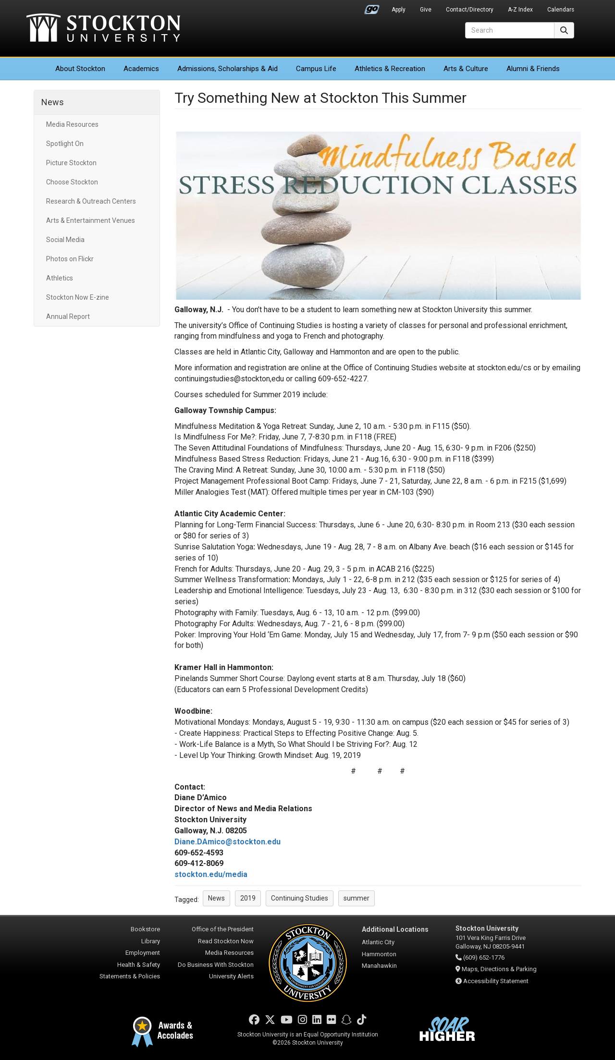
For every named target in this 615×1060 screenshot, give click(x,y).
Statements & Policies (129, 976)
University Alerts (231, 976)
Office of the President (223, 929)
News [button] (216, 898)
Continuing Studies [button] (299, 898)
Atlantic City (378, 942)
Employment (142, 952)
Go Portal (372, 7)
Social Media (65, 240)
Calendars (560, 9)
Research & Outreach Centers (91, 201)
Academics (141, 68)
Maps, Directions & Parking (499, 969)
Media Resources (72, 124)
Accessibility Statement (496, 981)
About (80, 68)
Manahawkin (379, 965)
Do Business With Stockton (216, 964)
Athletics (390, 68)
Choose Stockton (72, 182)
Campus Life (316, 68)
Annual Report (68, 316)
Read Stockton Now (226, 941)
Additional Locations (395, 929)
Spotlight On (65, 143)
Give (425, 9)
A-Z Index (520, 9)
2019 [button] (248, 898)
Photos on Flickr (70, 259)
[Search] (509, 30)
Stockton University (103, 29)
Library (150, 941)
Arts (465, 68)
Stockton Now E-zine (77, 297)
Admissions (227, 68)
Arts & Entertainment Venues (90, 220)
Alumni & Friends (533, 68)
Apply (399, 9)
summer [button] (356, 898)
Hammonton (379, 954)
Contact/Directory (469, 9)
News (52, 102)
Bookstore (145, 929)
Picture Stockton (71, 163)
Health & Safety (138, 964)
